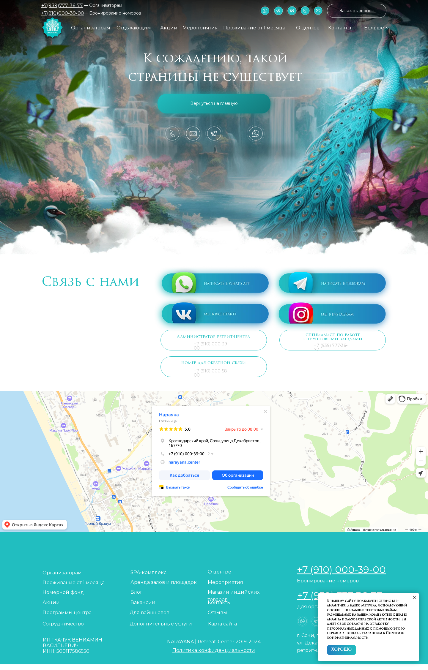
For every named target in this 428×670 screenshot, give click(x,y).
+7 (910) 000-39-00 (211, 346)
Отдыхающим (134, 28)
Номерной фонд (63, 592)
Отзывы (217, 612)
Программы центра (67, 612)
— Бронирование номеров (112, 13)
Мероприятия (200, 28)
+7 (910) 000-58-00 (211, 373)
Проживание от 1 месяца (254, 28)
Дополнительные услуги (161, 624)
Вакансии (142, 602)
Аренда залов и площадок (163, 582)
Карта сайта (222, 624)
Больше (374, 28)
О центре (308, 28)
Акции (168, 28)
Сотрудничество (63, 624)
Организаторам (90, 28)
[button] (356, 11)
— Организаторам (103, 5)
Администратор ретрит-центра (213, 337)
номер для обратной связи (213, 363)
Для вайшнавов (149, 612)
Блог (136, 592)
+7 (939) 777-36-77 (330, 347)
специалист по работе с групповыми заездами (332, 337)
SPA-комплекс (148, 572)
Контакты (339, 28)
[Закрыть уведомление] (415, 598)
